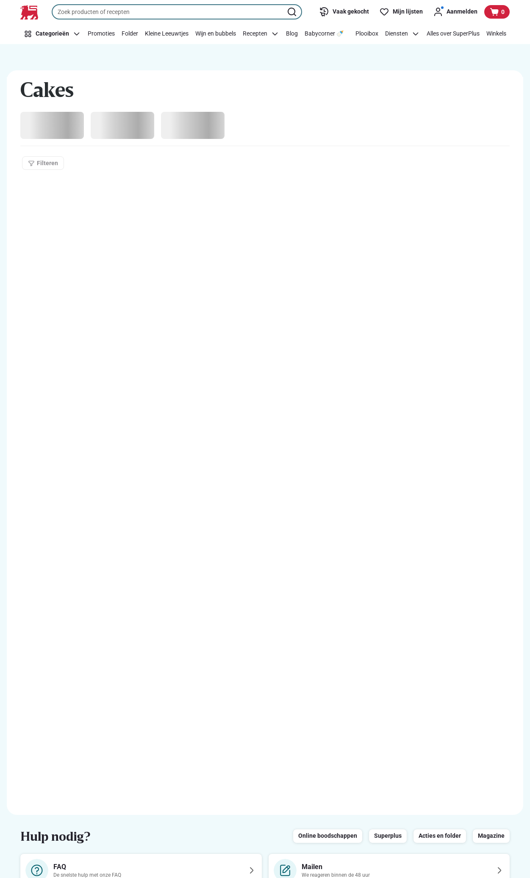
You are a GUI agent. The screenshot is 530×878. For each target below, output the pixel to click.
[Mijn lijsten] (401, 11)
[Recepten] (261, 34)
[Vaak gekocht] (344, 11)
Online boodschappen (327, 835)
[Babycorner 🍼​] (324, 34)
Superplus (388, 835)
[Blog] (292, 34)
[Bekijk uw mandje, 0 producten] (497, 12)
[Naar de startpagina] (29, 12)
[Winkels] (496, 34)
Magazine (491, 835)
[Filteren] (43, 163)
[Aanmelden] (455, 11)
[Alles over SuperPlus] (453, 34)
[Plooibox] (367, 34)
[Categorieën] (52, 34)
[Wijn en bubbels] (215, 34)
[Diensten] (402, 34)
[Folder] (130, 34)
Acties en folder (440, 835)
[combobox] (177, 12)
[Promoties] (101, 34)
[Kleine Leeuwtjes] (167, 34)
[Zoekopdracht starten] (292, 12)
